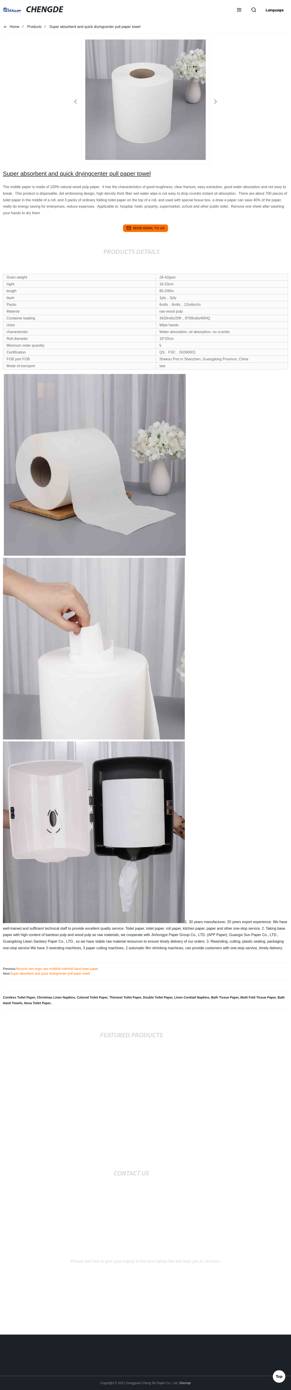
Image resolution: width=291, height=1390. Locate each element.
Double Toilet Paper (158, 997)
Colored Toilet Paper (92, 997)
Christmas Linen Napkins (56, 997)
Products (34, 27)
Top (279, 1376)
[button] (239, 10)
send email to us (145, 228)
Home (15, 27)
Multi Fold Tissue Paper (258, 997)
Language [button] (275, 10)
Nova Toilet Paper (37, 1003)
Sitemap (185, 1383)
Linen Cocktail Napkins (191, 997)
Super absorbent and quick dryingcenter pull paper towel (50, 973)
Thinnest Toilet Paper (125, 997)
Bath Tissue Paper (224, 997)
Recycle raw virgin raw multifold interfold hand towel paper (57, 969)
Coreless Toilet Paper (19, 997)
